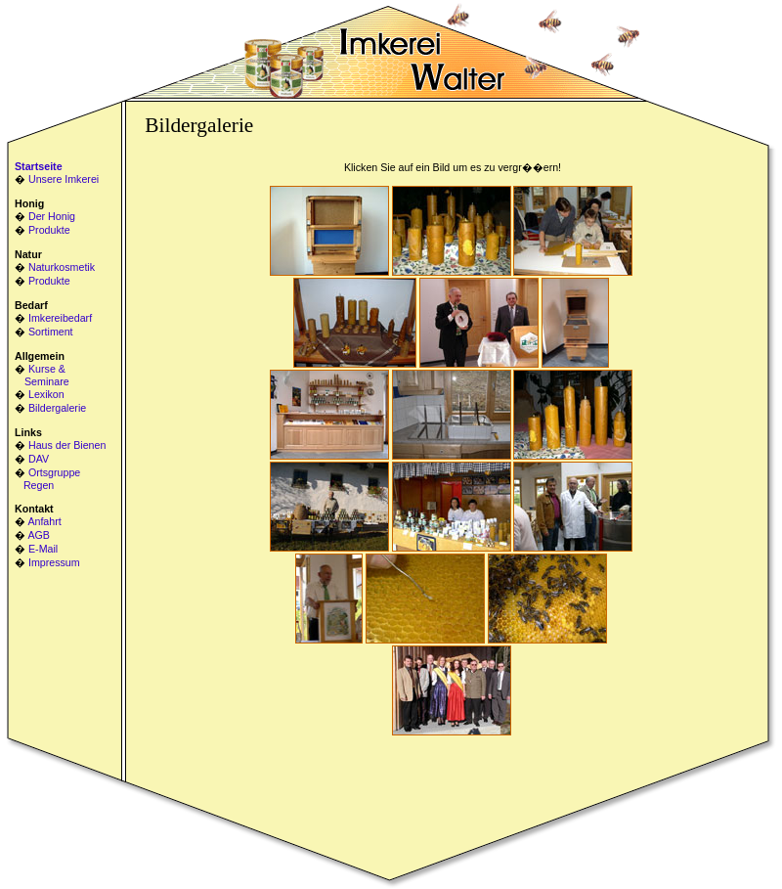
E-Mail (43, 549)
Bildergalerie (57, 408)
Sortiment (50, 331)
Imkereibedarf (60, 318)
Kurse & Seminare (42, 375)
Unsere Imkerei (63, 179)
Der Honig (51, 216)
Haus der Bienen (67, 445)
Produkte (49, 230)
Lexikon (46, 394)
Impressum (54, 562)
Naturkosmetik (61, 267)
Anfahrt (44, 521)
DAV (38, 459)
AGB (38, 535)
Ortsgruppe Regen (47, 479)
